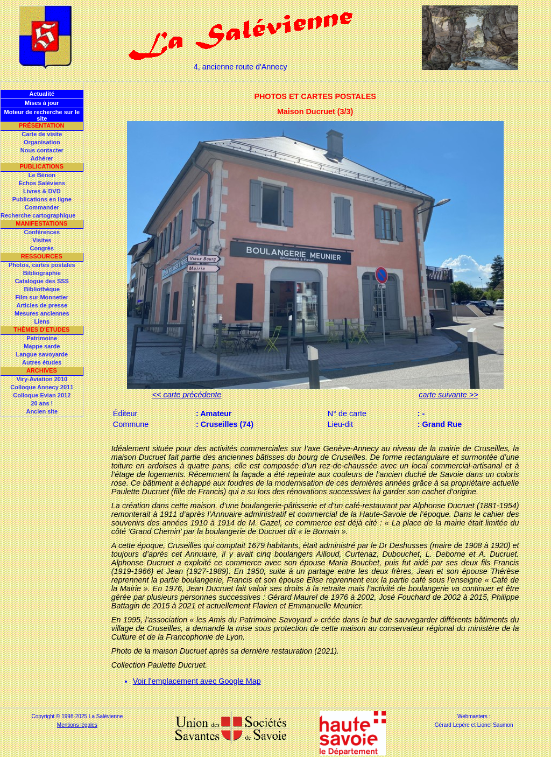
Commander (42, 207)
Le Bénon (42, 175)
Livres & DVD (42, 191)
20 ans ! (42, 403)
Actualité (42, 93)
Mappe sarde (42, 346)
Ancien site (42, 411)
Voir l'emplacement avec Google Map (197, 681)
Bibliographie (42, 273)
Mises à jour (42, 103)
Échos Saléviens (41, 183)
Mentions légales (77, 725)
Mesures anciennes (42, 313)
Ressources (41, 256)
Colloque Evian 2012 (41, 395)
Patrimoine (41, 338)
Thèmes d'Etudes (41, 329)
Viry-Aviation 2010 (41, 379)
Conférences (42, 232)
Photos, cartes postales (42, 265)
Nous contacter (41, 150)
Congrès (42, 248)
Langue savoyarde (42, 354)
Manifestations (41, 223)
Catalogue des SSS (42, 281)
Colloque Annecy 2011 (41, 387)
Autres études (41, 362)
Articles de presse (41, 305)
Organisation (42, 142)
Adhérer (42, 158)
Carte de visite (42, 134)
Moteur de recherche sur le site (42, 115)
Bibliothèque (42, 289)
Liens (42, 321)
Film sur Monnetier (42, 297)
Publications (41, 166)
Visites (41, 240)
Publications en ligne (42, 199)
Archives (41, 370)
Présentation (42, 125)
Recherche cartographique (38, 215)
